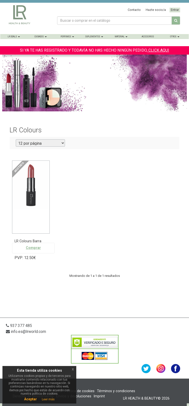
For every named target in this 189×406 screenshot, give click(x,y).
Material (121, 36)
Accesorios (148, 36)
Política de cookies (79, 391)
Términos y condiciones (116, 391)
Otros (174, 36)
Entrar (175, 10)
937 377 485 (19, 325)
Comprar (33, 248)
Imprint (99, 396)
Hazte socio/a (156, 10)
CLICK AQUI (158, 50)
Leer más (48, 399)
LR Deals (14, 36)
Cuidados (40, 36)
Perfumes (67, 36)
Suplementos (94, 36)
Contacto (134, 10)
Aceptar (30, 399)
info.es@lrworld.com (26, 331)
